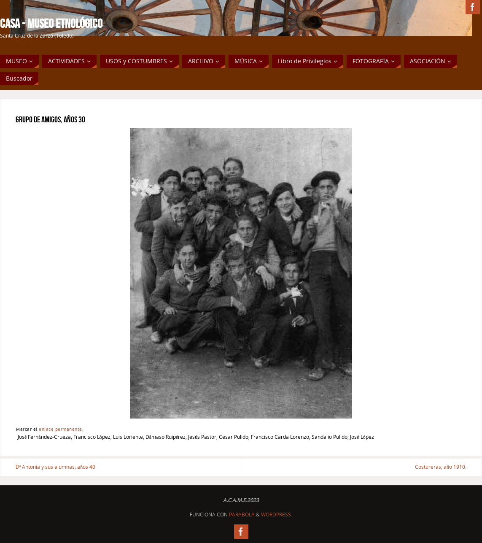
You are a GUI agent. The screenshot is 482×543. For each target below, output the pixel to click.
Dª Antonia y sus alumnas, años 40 (55, 466)
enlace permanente (60, 429)
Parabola (242, 514)
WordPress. (276, 514)
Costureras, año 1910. (440, 466)
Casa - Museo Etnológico (51, 23)
